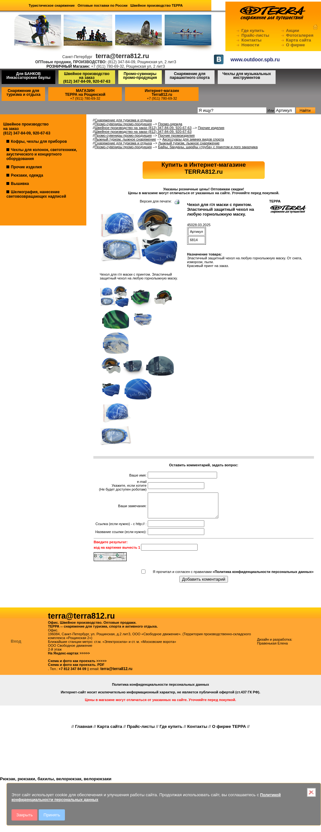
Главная (83, 731)
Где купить (252, 30)
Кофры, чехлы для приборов (39, 141)
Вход (16, 646)
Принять (51, 815)
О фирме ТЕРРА (229, 731)
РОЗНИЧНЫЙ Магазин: (68, 66)
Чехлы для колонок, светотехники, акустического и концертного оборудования (41, 154)
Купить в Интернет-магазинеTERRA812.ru (203, 168)
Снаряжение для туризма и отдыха (23, 92)
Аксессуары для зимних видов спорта (193, 139)
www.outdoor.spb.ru (255, 59)
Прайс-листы (255, 35)
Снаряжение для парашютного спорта (190, 76)
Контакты (251, 40)
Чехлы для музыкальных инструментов (247, 76)
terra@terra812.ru (116, 673)
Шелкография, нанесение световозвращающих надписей (36, 194)
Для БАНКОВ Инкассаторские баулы (28, 76)
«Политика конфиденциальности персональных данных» (263, 576)
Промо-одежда (170, 124)
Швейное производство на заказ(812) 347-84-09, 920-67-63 (86, 78)
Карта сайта (298, 40)
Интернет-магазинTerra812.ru (162, 92)
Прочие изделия (26, 167)
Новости (250, 44)
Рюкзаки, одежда (27, 175)
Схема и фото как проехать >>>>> (77, 666)
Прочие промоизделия (176, 135)
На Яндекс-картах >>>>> (69, 658)
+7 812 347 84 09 (72, 674)
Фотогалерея (300, 35)
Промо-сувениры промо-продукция (140, 76)
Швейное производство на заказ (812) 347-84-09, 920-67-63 (143, 128)
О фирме (295, 44)
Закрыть (24, 815)
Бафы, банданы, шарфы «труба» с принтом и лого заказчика (208, 147)
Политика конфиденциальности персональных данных (160, 689)
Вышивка (20, 183)
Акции (292, 30)
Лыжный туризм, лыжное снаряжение (125, 139)
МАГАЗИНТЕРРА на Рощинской (85, 92)
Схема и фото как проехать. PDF (76, 669)
